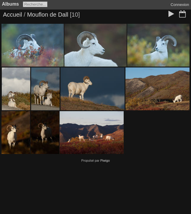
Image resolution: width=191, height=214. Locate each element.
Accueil (12, 14)
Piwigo (105, 160)
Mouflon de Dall (47, 14)
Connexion (180, 4)
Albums (10, 4)
